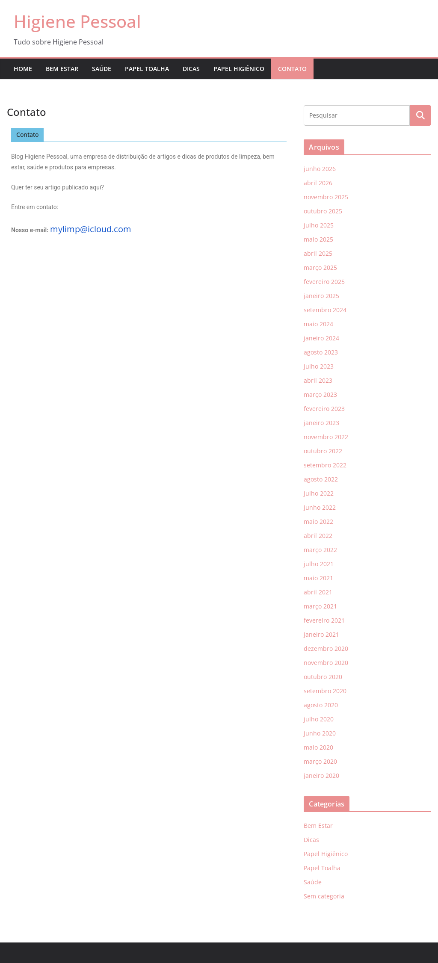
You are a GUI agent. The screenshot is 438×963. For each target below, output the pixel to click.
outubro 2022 (323, 451)
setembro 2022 (325, 465)
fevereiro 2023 (324, 409)
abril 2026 (318, 183)
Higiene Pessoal (77, 21)
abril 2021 (318, 592)
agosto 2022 (321, 479)
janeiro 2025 (321, 296)
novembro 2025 (326, 197)
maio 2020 (318, 747)
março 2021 (320, 606)
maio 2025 (318, 239)
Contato (292, 69)
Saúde (101, 69)
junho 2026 (320, 169)
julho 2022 (319, 493)
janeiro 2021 (321, 634)
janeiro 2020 (321, 775)
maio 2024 (318, 324)
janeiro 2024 (321, 338)
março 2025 (320, 267)
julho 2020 (319, 719)
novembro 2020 (326, 663)
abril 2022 (318, 536)
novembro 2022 (326, 437)
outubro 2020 (323, 677)
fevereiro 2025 (324, 282)
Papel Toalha (147, 69)
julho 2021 (319, 564)
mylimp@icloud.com (90, 229)
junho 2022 (320, 507)
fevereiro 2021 (324, 620)
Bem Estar (62, 69)
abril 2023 (318, 380)
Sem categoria (324, 896)
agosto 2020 (321, 705)
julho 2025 (319, 225)
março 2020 (320, 761)
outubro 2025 (323, 211)
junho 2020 (320, 733)
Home (23, 69)
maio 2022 (318, 521)
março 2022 (320, 550)
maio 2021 (318, 578)
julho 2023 (319, 366)
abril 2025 (318, 253)
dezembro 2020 (326, 648)
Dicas (191, 69)
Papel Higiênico (238, 69)
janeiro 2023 (321, 423)
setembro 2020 (325, 691)
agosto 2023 (321, 352)
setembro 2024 (325, 310)
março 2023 (320, 394)
